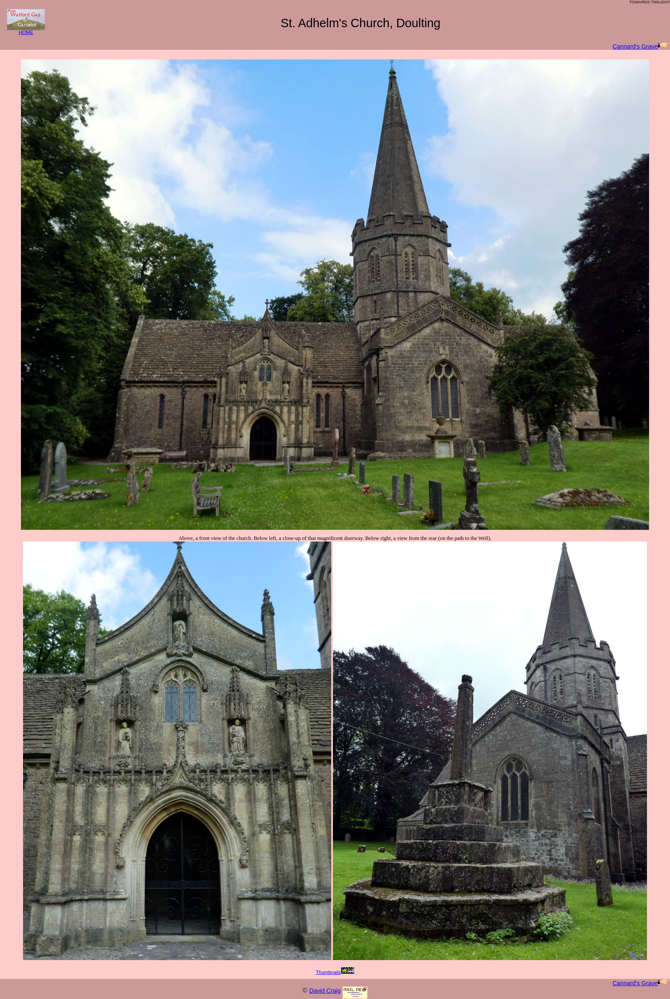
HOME (26, 30)
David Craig (324, 990)
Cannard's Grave (641, 46)
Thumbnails (335, 972)
